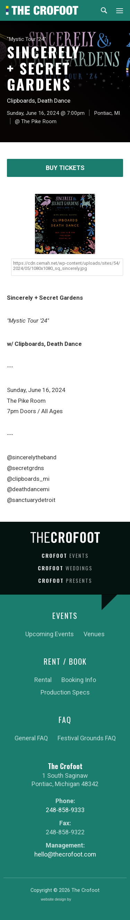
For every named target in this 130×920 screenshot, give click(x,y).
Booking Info (78, 679)
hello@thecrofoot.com (65, 854)
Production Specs (65, 692)
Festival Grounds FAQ (87, 738)
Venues (94, 634)
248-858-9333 (65, 809)
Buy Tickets (65, 167)
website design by (65, 899)
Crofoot (65, 555)
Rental (43, 679)
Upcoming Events (49, 634)
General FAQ (31, 738)
